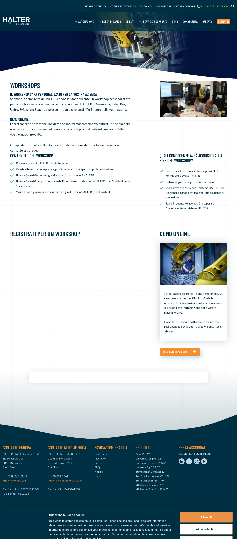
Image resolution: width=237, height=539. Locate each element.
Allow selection (206, 502)
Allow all (206, 490)
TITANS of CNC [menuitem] (94, 6)
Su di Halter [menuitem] (101, 454)
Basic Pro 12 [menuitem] (143, 454)
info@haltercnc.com (15, 480)
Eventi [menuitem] (98, 462)
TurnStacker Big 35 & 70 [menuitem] (150, 480)
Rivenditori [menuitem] (163, 6)
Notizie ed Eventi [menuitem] (121, 6)
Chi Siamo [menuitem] (145, 6)
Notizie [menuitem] (99, 471)
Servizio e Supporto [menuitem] (147, 21)
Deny (206, 514)
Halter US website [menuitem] (217, 6)
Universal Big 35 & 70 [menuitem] (148, 467)
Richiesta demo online (176, 351)
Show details (194, 531)
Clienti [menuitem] (122, 21)
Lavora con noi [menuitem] (184, 6)
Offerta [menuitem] (199, 21)
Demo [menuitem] (168, 21)
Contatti (216, 21)
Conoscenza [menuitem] (182, 21)
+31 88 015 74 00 (16, 476)
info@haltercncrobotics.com (65, 480)
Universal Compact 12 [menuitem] (148, 458)
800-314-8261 (59, 476)
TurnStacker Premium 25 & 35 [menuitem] (153, 476)
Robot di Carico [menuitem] (104, 21)
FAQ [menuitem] (97, 467)
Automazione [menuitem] (78, 21)
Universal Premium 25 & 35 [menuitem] (151, 462)
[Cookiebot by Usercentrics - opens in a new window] (24, 532)
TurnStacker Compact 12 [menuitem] (150, 471)
